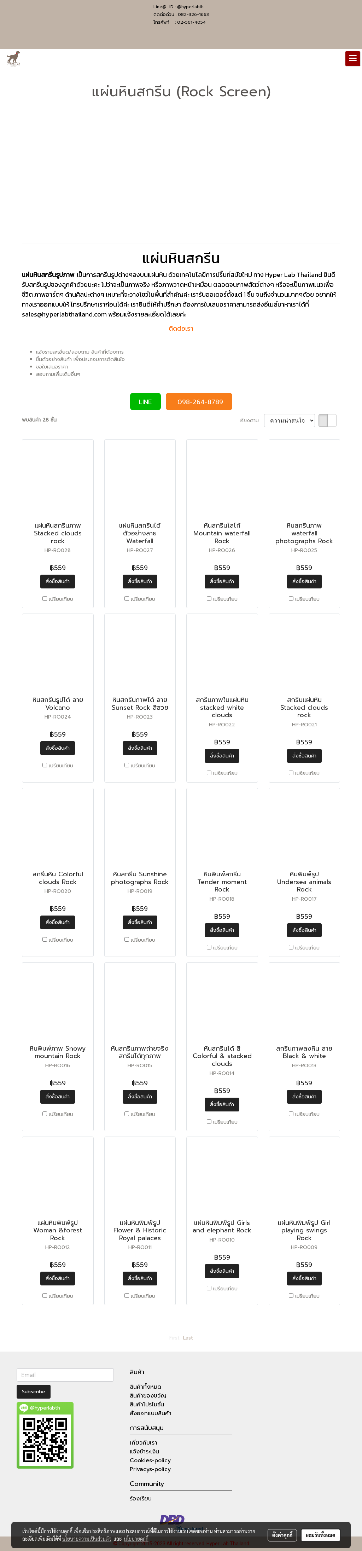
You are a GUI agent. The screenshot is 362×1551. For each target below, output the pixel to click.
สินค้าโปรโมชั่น (147, 1404)
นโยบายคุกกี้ (136, 1538)
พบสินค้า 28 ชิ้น (39, 420)
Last (188, 1338)
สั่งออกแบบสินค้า (150, 1413)
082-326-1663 (193, 14)
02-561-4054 (191, 22)
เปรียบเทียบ (61, 599)
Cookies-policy (150, 1460)
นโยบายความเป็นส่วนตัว (86, 1538)
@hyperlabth (190, 7)
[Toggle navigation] (353, 58)
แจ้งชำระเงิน (144, 1451)
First (174, 1338)
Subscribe (33, 1391)
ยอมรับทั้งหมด (320, 1535)
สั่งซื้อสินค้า (58, 581)
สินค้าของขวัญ (148, 1396)
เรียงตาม (252, 420)
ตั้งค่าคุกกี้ (282, 1535)
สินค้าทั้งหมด (145, 1387)
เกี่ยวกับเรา (143, 1443)
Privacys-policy (150, 1469)
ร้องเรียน (141, 1498)
